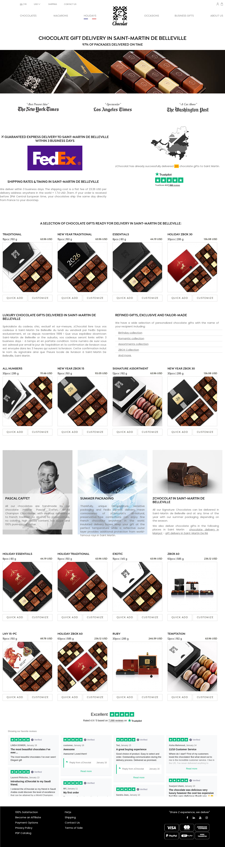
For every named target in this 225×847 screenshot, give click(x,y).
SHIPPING (52, 4)
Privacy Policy (23, 828)
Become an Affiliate (28, 817)
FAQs (68, 812)
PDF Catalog (23, 833)
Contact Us (72, 822)
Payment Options (26, 822)
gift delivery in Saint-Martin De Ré (186, 533)
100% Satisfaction (26, 812)
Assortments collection (133, 344)
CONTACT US (70, 4)
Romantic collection (131, 338)
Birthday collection (130, 332)
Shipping (70, 817)
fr (25, 4)
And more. (125, 355)
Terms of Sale (74, 828)
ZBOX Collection (128, 350)
